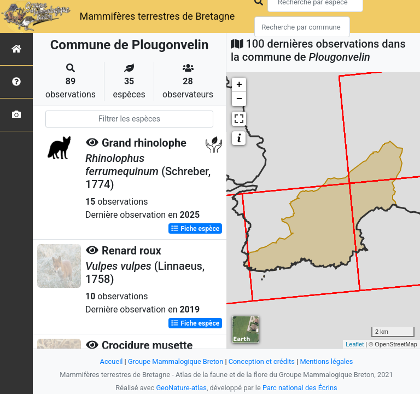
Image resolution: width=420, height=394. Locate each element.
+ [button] (239, 84)
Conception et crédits (262, 361)
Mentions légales (326, 361)
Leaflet (355, 344)
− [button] (239, 99)
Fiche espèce (195, 229)
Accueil (111, 361)
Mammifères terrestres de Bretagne (157, 16)
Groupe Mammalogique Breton (175, 361)
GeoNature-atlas (181, 388)
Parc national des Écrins (299, 388)
